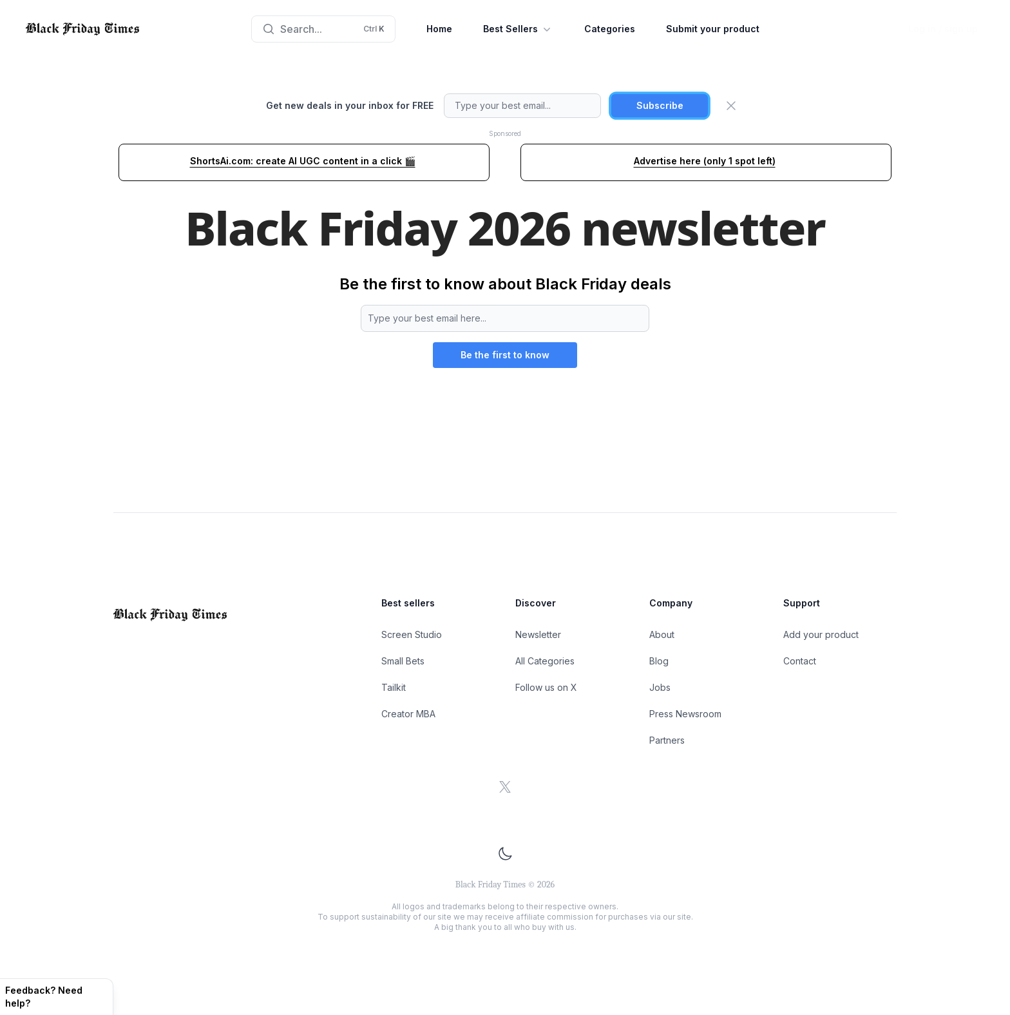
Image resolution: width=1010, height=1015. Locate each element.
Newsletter (538, 634)
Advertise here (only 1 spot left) (705, 160)
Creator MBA (408, 713)
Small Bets (402, 660)
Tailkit (393, 687)
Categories (609, 28)
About (661, 634)
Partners (667, 740)
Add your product (821, 634)
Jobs (660, 687)
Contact (799, 660)
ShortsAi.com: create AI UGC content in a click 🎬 (302, 160)
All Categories (545, 660)
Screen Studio (411, 634)
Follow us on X (546, 687)
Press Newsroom (685, 713)
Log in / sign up (948, 28)
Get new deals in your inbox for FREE (350, 105)
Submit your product (712, 28)
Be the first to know (505, 354)
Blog (659, 660)
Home (439, 28)
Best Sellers (518, 29)
